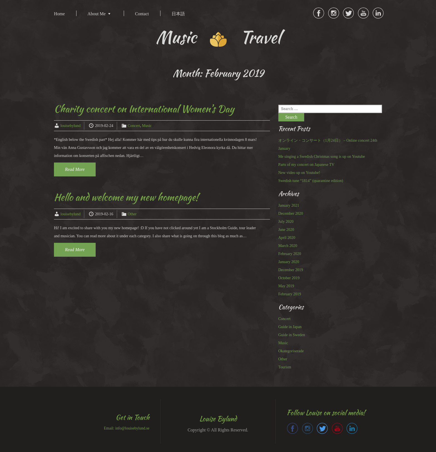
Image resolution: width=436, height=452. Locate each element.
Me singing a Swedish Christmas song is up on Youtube (321, 156)
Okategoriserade (291, 351)
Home (59, 13)
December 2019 (290, 270)
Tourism (284, 367)
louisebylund (71, 126)
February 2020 (289, 254)
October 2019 (289, 278)
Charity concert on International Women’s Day (144, 109)
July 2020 (286, 221)
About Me (97, 13)
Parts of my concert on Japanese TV (306, 165)
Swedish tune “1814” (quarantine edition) (310, 181)
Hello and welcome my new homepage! (126, 197)
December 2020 (290, 213)
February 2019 (289, 294)
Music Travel (218, 37)
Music (147, 126)
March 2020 (287, 246)
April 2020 (286, 238)
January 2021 (288, 205)
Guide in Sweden (291, 335)
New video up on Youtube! (299, 173)
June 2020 (286, 230)
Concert (134, 126)
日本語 (178, 13)
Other (132, 214)
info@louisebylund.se (132, 428)
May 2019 (286, 286)
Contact (142, 13)
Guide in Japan (290, 327)
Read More (75, 169)
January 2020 (288, 262)
